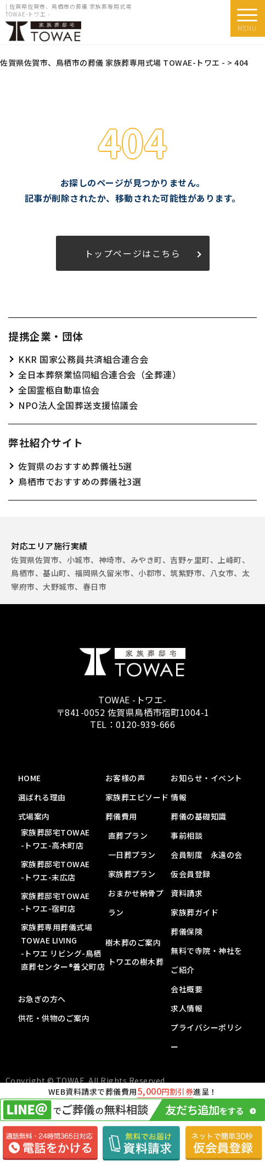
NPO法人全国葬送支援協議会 (78, 405)
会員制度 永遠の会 (207, 854)
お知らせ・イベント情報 (207, 787)
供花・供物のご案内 (54, 1018)
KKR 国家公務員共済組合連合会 (83, 359)
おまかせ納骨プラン (136, 903)
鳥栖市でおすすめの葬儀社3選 (79, 481)
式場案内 (34, 816)
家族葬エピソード (137, 797)
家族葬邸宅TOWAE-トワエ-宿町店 (55, 902)
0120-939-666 (145, 724)
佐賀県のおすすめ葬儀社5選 (75, 466)
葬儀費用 (121, 816)
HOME (29, 777)
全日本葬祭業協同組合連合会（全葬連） (99, 374)
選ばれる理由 (42, 797)
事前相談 (186, 835)
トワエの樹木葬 (136, 961)
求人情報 (186, 1008)
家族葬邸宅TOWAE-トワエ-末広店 (55, 870)
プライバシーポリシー (207, 1037)
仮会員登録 (191, 873)
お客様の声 (125, 777)
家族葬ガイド (194, 912)
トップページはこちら (132, 253)
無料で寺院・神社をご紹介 (207, 960)
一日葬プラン (132, 854)
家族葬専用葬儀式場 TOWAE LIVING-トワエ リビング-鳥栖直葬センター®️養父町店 (63, 946)
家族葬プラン (132, 873)
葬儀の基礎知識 (199, 816)
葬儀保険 (186, 931)
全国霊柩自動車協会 (59, 389)
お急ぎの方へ (42, 998)
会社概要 (186, 988)
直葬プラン (128, 835)
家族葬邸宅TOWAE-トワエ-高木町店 (55, 839)
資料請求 (186, 893)
